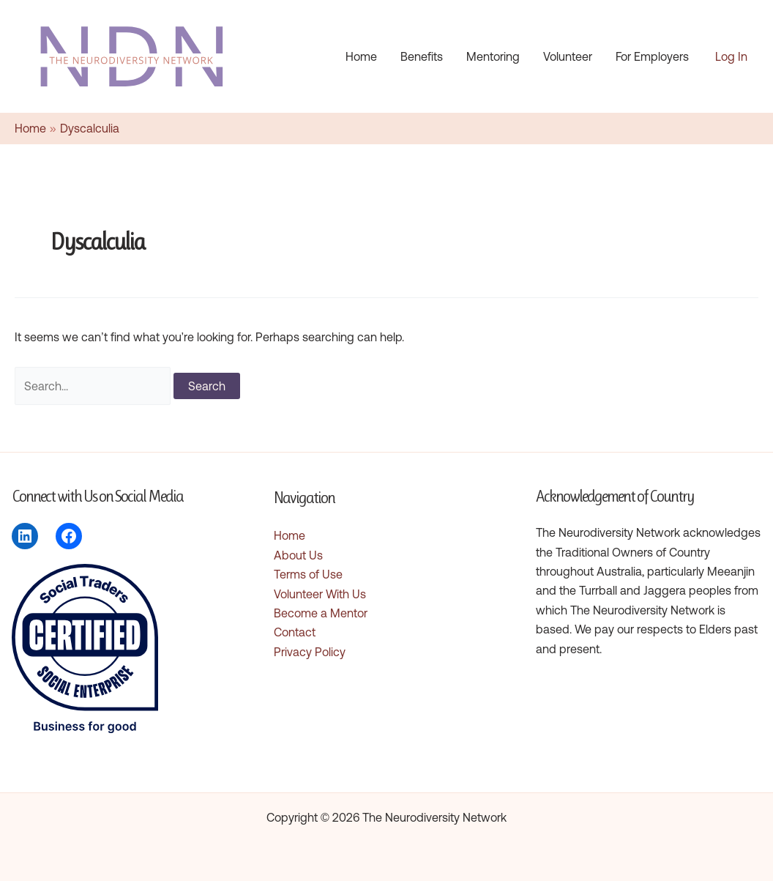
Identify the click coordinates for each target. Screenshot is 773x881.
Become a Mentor (320, 613)
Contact (294, 632)
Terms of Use (308, 574)
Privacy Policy (310, 651)
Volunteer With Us (320, 594)
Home (289, 535)
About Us (298, 555)
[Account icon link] (731, 56)
